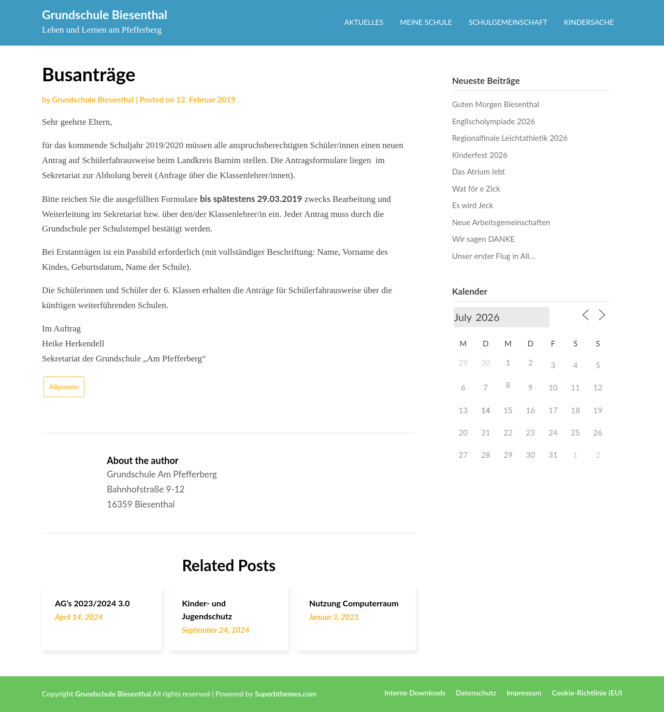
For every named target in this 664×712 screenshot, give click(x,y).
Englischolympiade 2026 (493, 121)
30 (485, 362)
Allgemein (64, 387)
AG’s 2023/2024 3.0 (92, 603)
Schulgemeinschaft (508, 22)
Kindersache (589, 22)
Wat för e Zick (476, 188)
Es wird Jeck (473, 205)
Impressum (524, 692)
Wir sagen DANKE (483, 238)
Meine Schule (426, 22)
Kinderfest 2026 (480, 154)
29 (463, 362)
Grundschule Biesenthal (104, 14)
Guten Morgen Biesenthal (495, 104)
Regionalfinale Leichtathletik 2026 (510, 137)
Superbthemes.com (285, 693)
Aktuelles (363, 22)
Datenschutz (476, 692)
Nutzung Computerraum (354, 603)
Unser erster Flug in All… (493, 255)
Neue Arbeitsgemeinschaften (501, 222)
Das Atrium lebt (478, 171)
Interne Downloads (414, 692)
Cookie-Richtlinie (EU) (587, 692)
